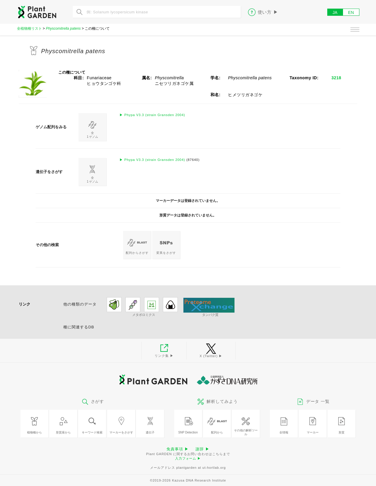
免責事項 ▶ (177, 449)
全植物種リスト (29, 28)
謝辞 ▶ (202, 449)
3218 (336, 77)
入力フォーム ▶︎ (188, 458)
